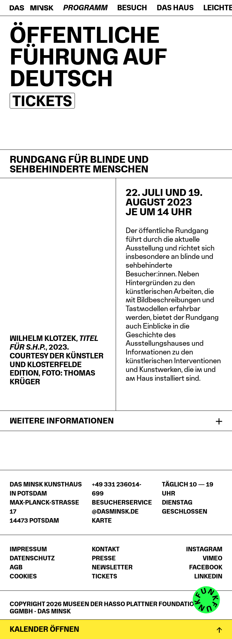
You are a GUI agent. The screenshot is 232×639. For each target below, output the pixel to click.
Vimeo (212, 558)
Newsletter (112, 567)
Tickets (42, 101)
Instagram (204, 549)
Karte (102, 520)
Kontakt (106, 549)
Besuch (132, 7)
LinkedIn (208, 576)
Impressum (28, 549)
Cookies (23, 576)
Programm (85, 7)
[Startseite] (31, 8)
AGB (16, 567)
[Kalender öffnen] (116, 629)
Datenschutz (32, 558)
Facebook (205, 567)
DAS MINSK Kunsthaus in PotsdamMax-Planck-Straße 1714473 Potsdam (46, 502)
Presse (104, 558)
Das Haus (175, 7)
